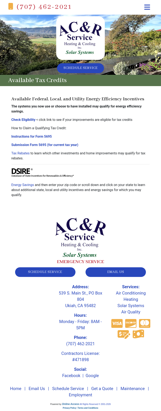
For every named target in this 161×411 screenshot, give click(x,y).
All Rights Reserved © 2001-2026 (95, 406)
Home (15, 390)
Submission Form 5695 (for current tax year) (44, 145)
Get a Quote (102, 390)
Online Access (70, 405)
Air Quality (130, 313)
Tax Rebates (20, 154)
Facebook (71, 377)
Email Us (37, 390)
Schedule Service (80, 68)
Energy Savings (22, 185)
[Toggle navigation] (147, 7)
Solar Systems (130, 307)
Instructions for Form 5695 (31, 137)
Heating (130, 300)
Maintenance (133, 390)
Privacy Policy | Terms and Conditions (80, 409)
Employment (80, 396)
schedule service (45, 273)
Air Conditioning (131, 294)
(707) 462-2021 (44, 7)
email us (115, 273)
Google (92, 377)
